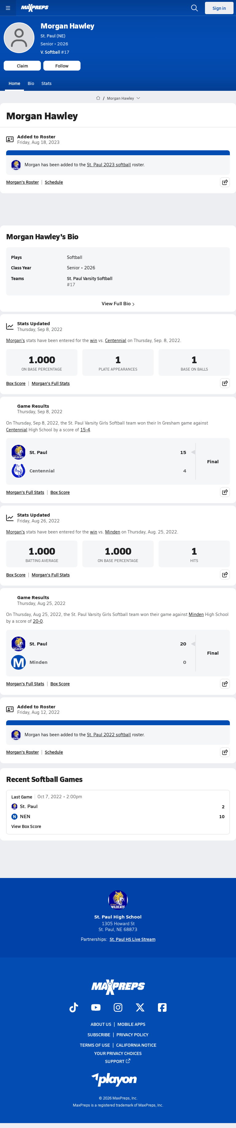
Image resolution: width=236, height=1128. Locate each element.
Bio (31, 83)
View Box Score (26, 826)
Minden (112, 532)
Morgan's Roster (22, 182)
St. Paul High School (118, 905)
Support (118, 1061)
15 (183, 452)
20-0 (38, 621)
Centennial (115, 340)
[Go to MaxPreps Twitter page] (140, 1008)
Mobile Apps (131, 1024)
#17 (55, 52)
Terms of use (95, 1045)
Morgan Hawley (67, 25)
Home (14, 83)
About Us (101, 1024)
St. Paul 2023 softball (109, 164)
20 (183, 644)
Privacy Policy (132, 1034)
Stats (46, 83)
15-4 (85, 430)
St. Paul (29, 452)
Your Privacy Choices (118, 1053)
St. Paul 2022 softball (109, 734)
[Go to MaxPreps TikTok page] (74, 1008)
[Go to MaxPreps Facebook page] (162, 1008)
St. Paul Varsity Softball (89, 278)
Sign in (219, 8)
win (93, 340)
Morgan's (15, 340)
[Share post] (225, 182)
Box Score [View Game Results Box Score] (60, 492)
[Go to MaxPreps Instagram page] (118, 1008)
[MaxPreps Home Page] (98, 98)
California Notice (136, 1045)
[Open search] (195, 8)
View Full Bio (118, 303)
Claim (22, 66)
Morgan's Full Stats (51, 383)
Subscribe (99, 1034)
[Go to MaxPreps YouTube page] (96, 1008)
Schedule (54, 182)
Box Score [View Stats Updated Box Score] (16, 383)
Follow (62, 66)
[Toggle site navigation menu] (8, 8)
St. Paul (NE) (53, 35)
